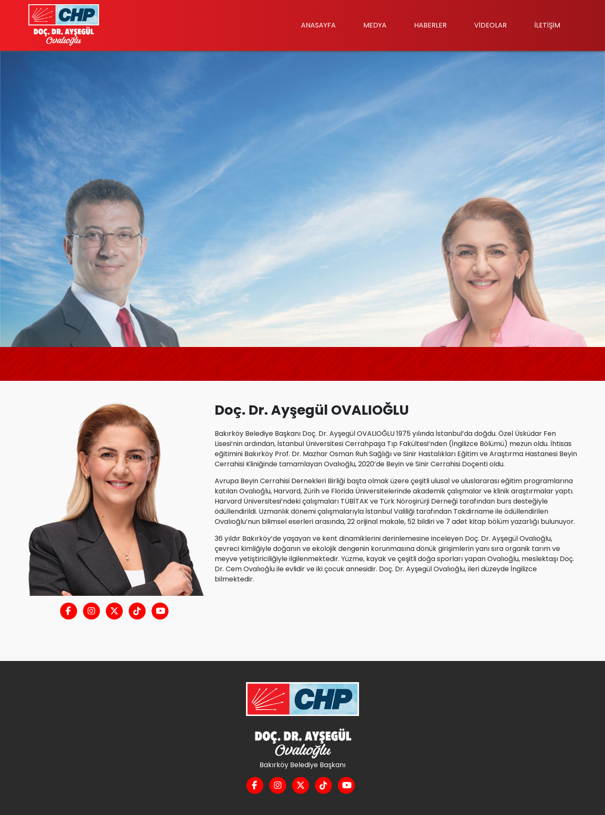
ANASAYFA (318, 25)
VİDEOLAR (490, 25)
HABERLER (430, 25)
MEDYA (375, 25)
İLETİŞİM (547, 25)
